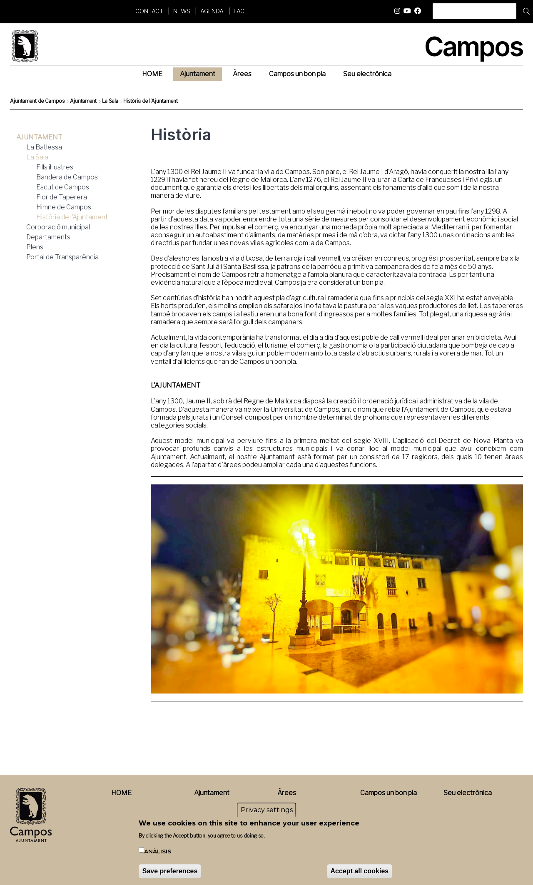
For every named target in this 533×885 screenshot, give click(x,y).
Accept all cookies (360, 872)
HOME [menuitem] (152, 74)
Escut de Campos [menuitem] (62, 187)
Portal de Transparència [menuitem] (62, 257)
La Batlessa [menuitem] (44, 147)
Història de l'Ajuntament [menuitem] (72, 217)
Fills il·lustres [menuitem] (54, 167)
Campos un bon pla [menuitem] (297, 74)
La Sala (110, 101)
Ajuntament (83, 101)
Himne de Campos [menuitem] (63, 207)
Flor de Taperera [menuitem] (61, 197)
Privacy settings (267, 811)
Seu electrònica (467, 793)
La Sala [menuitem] (37, 157)
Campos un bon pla (388, 793)
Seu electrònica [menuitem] (367, 74)
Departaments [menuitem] (48, 237)
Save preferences (170, 872)
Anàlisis (157, 852)
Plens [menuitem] (34, 247)
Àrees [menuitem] (242, 74)
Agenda (212, 11)
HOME (121, 793)
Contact (149, 11)
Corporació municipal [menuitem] (58, 227)
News (181, 11)
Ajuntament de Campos (37, 101)
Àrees (286, 793)
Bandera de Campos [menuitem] (67, 177)
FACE (241, 11)
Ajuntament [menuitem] (197, 74)
